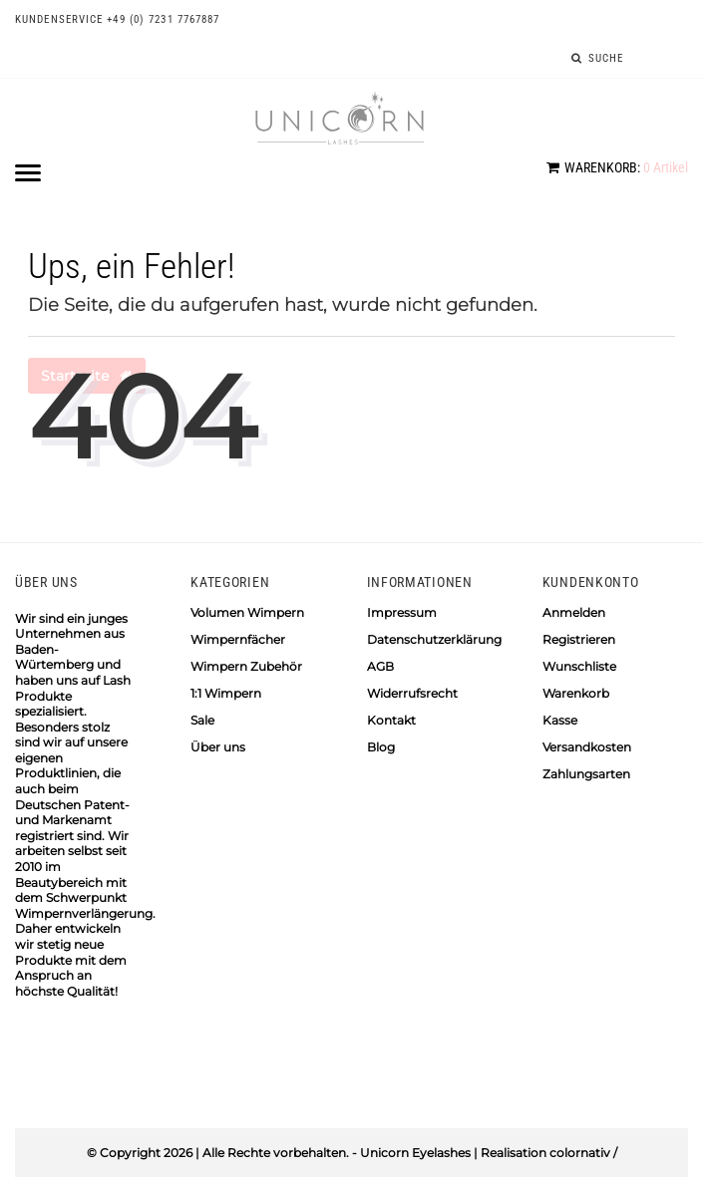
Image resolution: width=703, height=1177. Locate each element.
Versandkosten (586, 746)
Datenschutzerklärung (434, 639)
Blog (381, 746)
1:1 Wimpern (225, 693)
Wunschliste (579, 666)
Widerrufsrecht (412, 693)
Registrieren (578, 639)
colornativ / (583, 1152)
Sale (202, 720)
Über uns (217, 746)
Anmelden (573, 612)
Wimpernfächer (237, 639)
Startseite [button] (87, 376)
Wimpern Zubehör (246, 666)
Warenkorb (575, 693)
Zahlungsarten (586, 773)
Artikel (617, 167)
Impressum (402, 612)
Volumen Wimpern (247, 612)
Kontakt (391, 720)
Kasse (559, 720)
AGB (380, 666)
